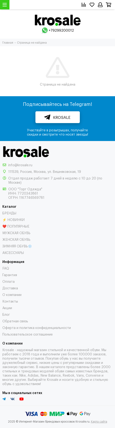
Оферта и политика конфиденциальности (36, 327)
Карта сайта (99, 421)
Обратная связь (15, 321)
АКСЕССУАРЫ (13, 252)
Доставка (10, 288)
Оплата (8, 281)
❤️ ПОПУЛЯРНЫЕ (15, 226)
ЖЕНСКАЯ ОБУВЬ (16, 239)
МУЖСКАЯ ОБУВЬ (16, 232)
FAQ (5, 268)
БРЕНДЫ (9, 213)
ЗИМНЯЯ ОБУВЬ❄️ (17, 246)
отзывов (37, 358)
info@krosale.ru (20, 164)
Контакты (10, 301)
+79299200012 (61, 30)
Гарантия (9, 274)
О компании (11, 294)
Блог (6, 314)
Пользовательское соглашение (27, 334)
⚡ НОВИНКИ (13, 219)
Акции (7, 307)
